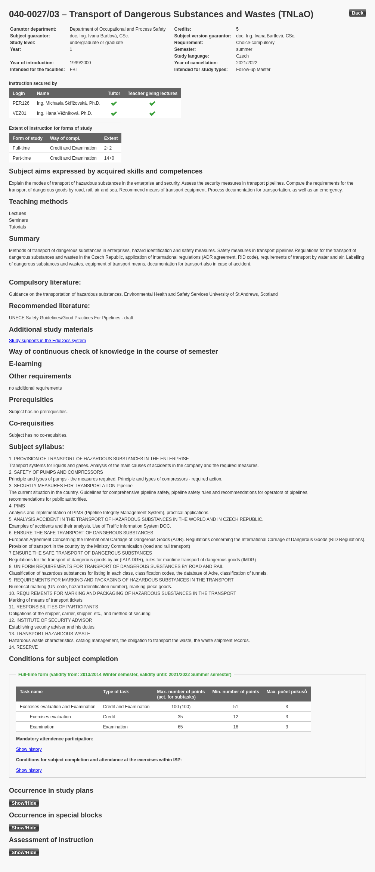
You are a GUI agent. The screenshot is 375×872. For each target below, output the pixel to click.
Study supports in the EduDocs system (47, 340)
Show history (29, 749)
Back (357, 13)
